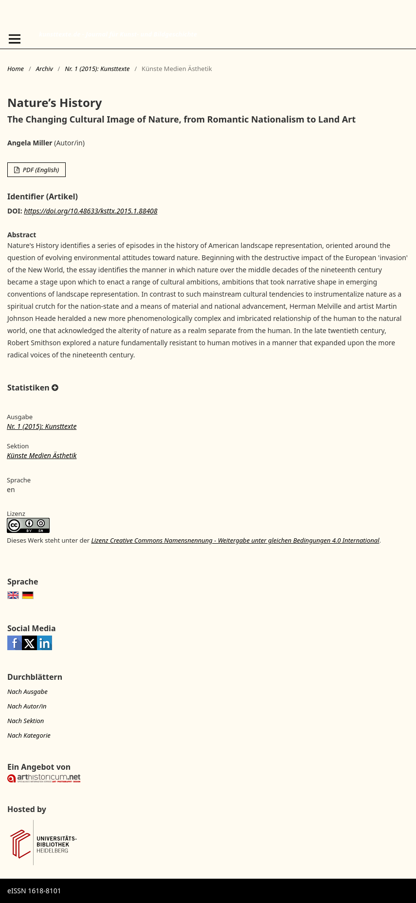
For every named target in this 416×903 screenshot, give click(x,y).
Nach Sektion (25, 720)
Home (15, 68)
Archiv (44, 68)
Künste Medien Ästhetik (41, 455)
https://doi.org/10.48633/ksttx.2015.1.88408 (90, 210)
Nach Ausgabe (27, 691)
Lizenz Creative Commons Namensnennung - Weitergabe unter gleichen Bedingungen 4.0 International (235, 540)
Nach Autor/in (27, 706)
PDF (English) (40, 169)
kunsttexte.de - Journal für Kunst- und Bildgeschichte (118, 34)
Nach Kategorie (29, 735)
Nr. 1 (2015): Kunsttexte (97, 68)
